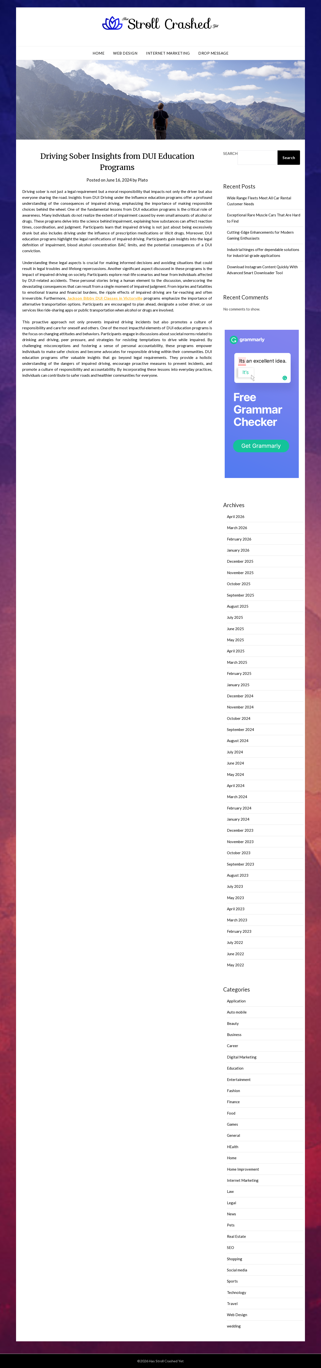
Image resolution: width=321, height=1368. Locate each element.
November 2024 (240, 707)
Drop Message (213, 53)
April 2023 (235, 909)
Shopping (234, 1259)
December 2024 (240, 696)
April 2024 (235, 785)
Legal (231, 1203)
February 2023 (239, 931)
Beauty (233, 1023)
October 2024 (238, 718)
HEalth (232, 1146)
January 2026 (238, 550)
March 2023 (237, 920)
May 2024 (235, 774)
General (233, 1135)
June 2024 (235, 763)
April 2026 (235, 516)
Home (98, 53)
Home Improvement (243, 1169)
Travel (232, 1303)
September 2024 (240, 729)
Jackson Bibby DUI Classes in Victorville (104, 298)
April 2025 (235, 651)
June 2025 (235, 628)
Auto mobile (237, 1012)
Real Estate (236, 1236)
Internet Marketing (168, 53)
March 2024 (237, 796)
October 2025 (238, 583)
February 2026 (239, 539)
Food (231, 1113)
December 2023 (240, 830)
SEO (230, 1247)
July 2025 (235, 617)
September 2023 (240, 864)
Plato (143, 180)
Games (232, 1124)
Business (234, 1034)
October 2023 (238, 852)
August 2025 (237, 606)
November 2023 (240, 841)
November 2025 (240, 572)
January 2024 (238, 819)
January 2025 (238, 685)
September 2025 (240, 595)
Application (236, 1001)
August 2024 (237, 740)
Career (232, 1045)
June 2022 (235, 954)
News (231, 1214)
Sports (232, 1281)
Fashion (233, 1090)
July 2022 (235, 942)
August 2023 (237, 875)
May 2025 (235, 640)
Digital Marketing (242, 1057)
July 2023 (235, 886)
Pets (231, 1225)
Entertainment (239, 1079)
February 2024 (239, 808)
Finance (233, 1101)
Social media (237, 1270)
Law (230, 1191)
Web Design (125, 53)
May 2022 (235, 965)
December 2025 (240, 561)
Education (235, 1068)
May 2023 (235, 897)
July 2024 (235, 752)
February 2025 (239, 673)
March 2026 (237, 527)
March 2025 (237, 662)
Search (230, 153)
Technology (236, 1292)
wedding (234, 1326)
